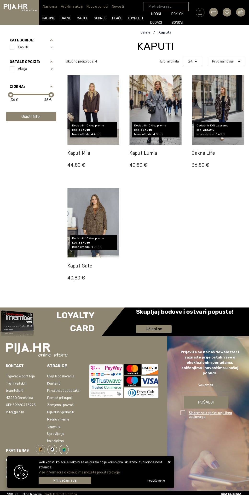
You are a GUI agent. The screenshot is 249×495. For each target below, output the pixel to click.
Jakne (66, 18)
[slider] (10, 94)
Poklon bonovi (177, 19)
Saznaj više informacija (154, 319)
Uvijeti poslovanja (60, 376)
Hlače (117, 18)
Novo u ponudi (97, 7)
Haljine (48, 18)
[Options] (156, 480)
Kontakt (53, 383)
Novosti (118, 7)
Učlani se (154, 329)
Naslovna (50, 7)
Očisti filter (31, 116)
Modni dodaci (156, 19)
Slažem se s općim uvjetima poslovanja (210, 415)
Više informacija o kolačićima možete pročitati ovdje (79, 472)
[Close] (65, 480)
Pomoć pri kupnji (59, 398)
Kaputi (35, 47)
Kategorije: (22, 40)
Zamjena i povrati (60, 405)
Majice (82, 18)
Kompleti (135, 18)
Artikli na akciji (72, 7)
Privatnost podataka (63, 391)
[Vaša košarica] (240, 12)
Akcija (35, 69)
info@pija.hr (15, 412)
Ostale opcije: (25, 62)
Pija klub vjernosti (60, 412)
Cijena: (17, 87)
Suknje (100, 18)
